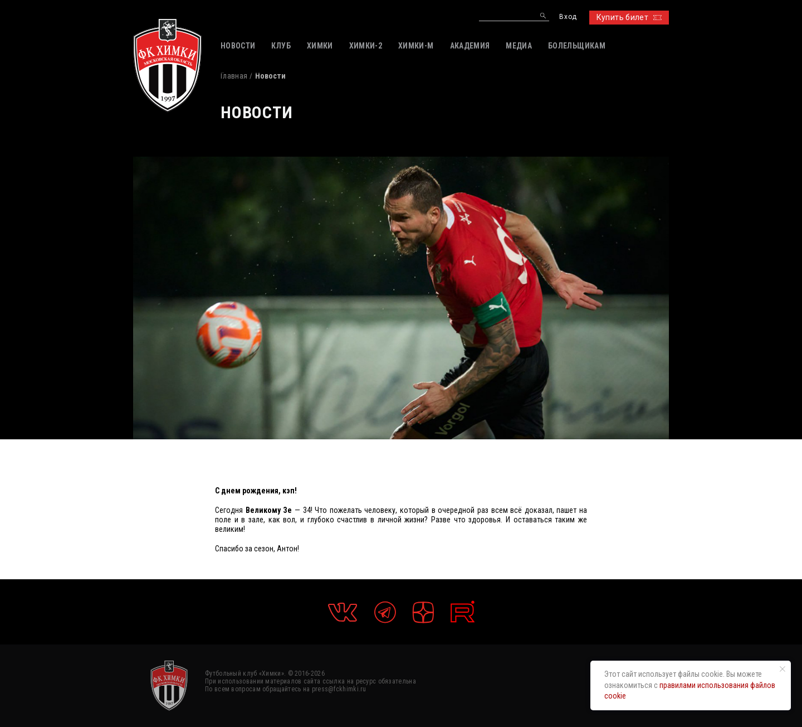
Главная (234, 75)
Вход (567, 17)
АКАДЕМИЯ (470, 45)
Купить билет (629, 17)
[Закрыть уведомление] (782, 669)
